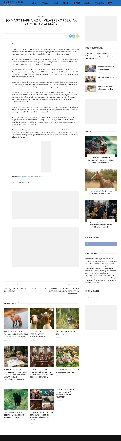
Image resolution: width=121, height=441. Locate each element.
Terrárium (76, 3)
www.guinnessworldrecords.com (29, 177)
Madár (55, 3)
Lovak (110, 3)
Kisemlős (65, 3)
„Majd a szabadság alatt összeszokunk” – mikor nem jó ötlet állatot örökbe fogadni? (101, 160)
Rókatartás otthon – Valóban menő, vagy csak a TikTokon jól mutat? (16, 334)
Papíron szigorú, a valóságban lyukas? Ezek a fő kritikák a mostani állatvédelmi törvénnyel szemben (15, 374)
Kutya (34, 3)
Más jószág (99, 3)
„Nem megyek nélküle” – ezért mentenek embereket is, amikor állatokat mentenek (101, 224)
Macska (45, 3)
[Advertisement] (45, 205)
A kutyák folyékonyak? (106, 77)
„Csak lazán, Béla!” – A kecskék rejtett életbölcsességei (39, 334)
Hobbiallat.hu (13, 2)
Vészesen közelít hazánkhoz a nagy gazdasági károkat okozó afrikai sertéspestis (62, 291)
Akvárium (87, 3)
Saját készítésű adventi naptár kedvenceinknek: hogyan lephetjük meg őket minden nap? (99, 56)
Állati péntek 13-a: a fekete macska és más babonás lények (14, 415)
